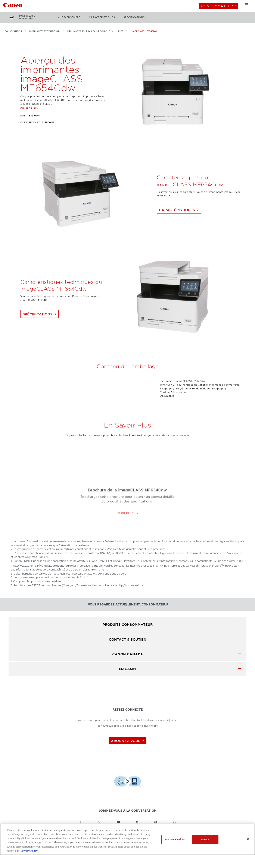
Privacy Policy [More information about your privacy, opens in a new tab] (29, 850)
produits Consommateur (128, 625)
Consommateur (217, 6)
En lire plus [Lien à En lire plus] (29, 117)
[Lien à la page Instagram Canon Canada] (137, 822)
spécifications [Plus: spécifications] (133, 17)
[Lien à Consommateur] (12, 4)
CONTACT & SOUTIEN (127, 639)
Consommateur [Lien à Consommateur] (14, 31)
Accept (205, 839)
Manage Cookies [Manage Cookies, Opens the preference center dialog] (175, 839)
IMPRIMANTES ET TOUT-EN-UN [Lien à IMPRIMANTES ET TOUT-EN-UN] (44, 31)
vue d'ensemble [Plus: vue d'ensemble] (69, 17)
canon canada (127, 654)
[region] (127, 839)
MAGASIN (127, 669)
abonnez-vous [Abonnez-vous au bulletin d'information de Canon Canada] (128, 741)
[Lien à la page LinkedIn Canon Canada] (174, 822)
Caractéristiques (179, 218)
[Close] (248, 838)
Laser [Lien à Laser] (119, 31)
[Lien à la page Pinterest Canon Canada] (155, 822)
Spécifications (40, 323)
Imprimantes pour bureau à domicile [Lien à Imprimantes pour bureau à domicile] (88, 31)
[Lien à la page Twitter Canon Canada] (99, 822)
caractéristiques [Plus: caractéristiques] (102, 17)
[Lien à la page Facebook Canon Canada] (81, 822)
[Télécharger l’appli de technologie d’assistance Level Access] (127, 782)
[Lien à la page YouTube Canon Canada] (118, 822)
